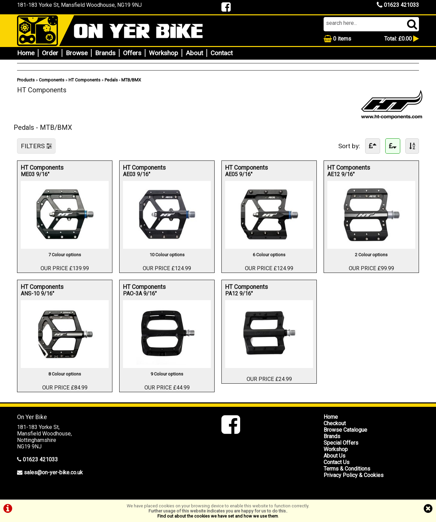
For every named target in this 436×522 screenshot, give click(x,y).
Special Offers (341, 443)
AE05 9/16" (244, 174)
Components (51, 79)
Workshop (163, 53)
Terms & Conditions (347, 468)
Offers (132, 53)
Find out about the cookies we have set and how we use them (217, 516)
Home (25, 53)
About (194, 53)
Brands (105, 53)
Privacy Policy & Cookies (354, 475)
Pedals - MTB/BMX (123, 79)
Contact (222, 53)
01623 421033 (398, 5)
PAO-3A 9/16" (142, 293)
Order (50, 53)
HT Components (84, 79)
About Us (334, 455)
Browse (77, 53)
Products (26, 79)
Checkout (335, 423)
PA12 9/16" (244, 293)
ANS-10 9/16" (40, 293)
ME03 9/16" (40, 174)
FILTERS (36, 146)
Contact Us (336, 462)
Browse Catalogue (345, 430)
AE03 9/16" (142, 174)
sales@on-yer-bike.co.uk (53, 472)
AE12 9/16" (346, 174)
